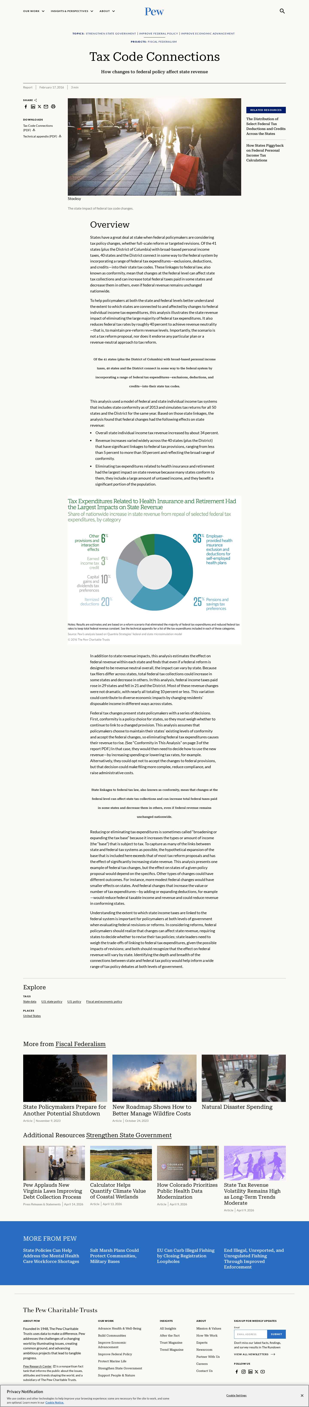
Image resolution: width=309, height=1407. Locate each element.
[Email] (250, 1334)
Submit (276, 1334)
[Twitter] (257, 1372)
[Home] (60, 1310)
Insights (166, 1320)
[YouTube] (262, 1371)
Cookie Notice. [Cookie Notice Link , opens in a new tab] (54, 1402)
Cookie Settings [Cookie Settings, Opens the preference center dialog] (236, 1395)
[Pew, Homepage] (154, 11)
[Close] (302, 1395)
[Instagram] (243, 1371)
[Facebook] (236, 1371)
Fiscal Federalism (81, 1044)
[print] (53, 106)
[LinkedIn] (250, 1371)
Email (237, 1327)
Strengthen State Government (129, 1135)
